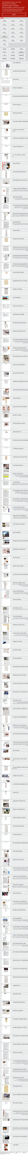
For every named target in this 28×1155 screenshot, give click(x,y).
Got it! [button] (14, 14)
